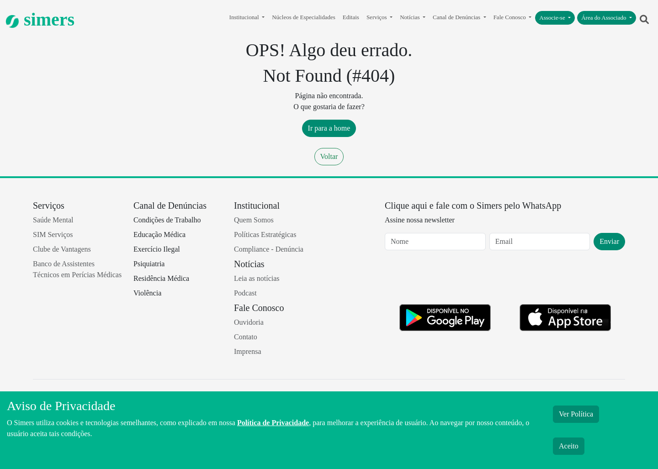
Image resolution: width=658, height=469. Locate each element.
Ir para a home (329, 128)
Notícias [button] (410, 17)
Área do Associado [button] (604, 17)
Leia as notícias (257, 278)
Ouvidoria (249, 322)
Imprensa (247, 351)
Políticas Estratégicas (265, 234)
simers (39, 19)
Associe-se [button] (553, 17)
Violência (147, 293)
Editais (351, 17)
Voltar (329, 156)
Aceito (568, 446)
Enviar (609, 241)
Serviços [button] (377, 17)
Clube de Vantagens (62, 249)
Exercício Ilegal (156, 249)
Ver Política (576, 414)
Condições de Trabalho (167, 220)
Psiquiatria (148, 264)
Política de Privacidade (273, 423)
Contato (245, 337)
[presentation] (454, 279)
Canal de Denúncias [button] (457, 17)
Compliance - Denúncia (268, 249)
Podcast (245, 293)
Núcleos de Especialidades (303, 17)
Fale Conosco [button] (510, 17)
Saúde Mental (53, 220)
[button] (644, 19)
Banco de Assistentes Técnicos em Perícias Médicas (77, 269)
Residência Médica (161, 278)
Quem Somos (254, 220)
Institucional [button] (244, 17)
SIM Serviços (53, 234)
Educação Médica (159, 234)
